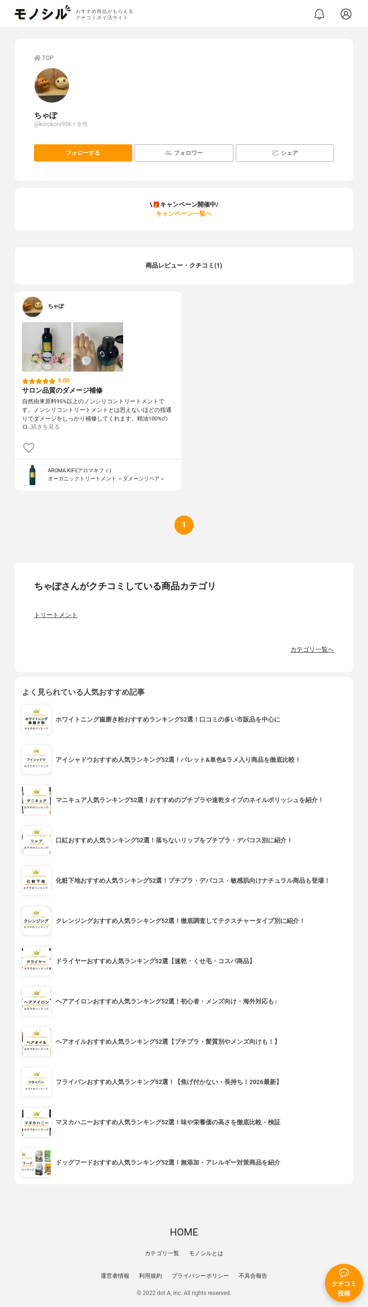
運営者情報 (115, 1275)
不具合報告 (253, 1275)
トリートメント (56, 614)
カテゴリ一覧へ (312, 649)
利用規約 (150, 1275)
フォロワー (184, 152)
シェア (285, 152)
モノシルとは (206, 1253)
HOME (184, 1232)
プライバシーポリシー (200, 1275)
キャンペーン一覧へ (184, 213)
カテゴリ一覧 (162, 1253)
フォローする (83, 153)
